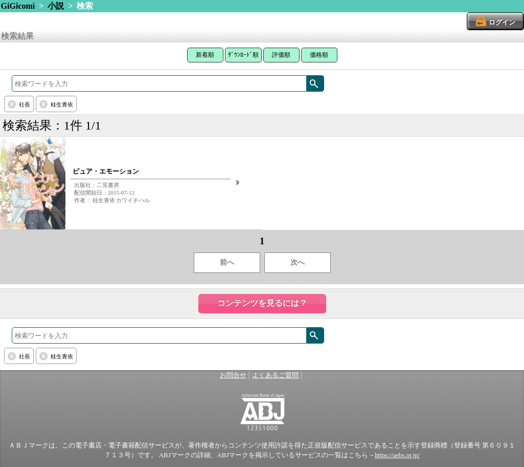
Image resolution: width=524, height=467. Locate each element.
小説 (56, 6)
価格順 (319, 54)
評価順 (281, 54)
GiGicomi (18, 6)
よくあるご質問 (275, 375)
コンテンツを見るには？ (262, 303)
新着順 (205, 54)
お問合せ (233, 375)
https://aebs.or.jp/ (397, 455)
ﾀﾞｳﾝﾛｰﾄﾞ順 (243, 54)
